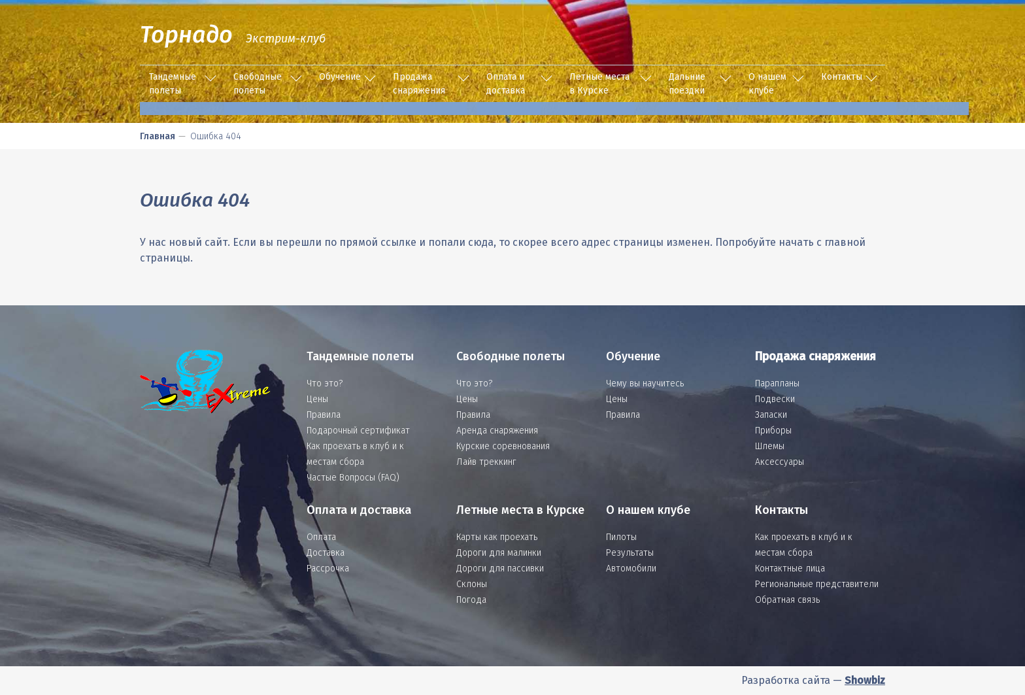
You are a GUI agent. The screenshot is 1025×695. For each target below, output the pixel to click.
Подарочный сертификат (358, 430)
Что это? (325, 383)
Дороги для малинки (498, 552)
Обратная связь (787, 599)
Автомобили (631, 568)
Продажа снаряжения (419, 83)
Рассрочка (328, 568)
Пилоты (621, 537)
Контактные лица (790, 568)
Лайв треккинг (486, 461)
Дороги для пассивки (500, 568)
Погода (471, 599)
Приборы (773, 430)
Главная (157, 136)
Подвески (775, 399)
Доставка (325, 552)
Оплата (321, 537)
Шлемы (769, 446)
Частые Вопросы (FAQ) (353, 477)
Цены (317, 399)
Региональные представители (817, 584)
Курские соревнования (503, 446)
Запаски (771, 414)
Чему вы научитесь (645, 383)
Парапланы (777, 383)
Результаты (630, 552)
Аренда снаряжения (497, 430)
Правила (324, 414)
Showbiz (865, 680)
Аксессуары (779, 461)
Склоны (471, 584)
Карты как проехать (496, 537)
